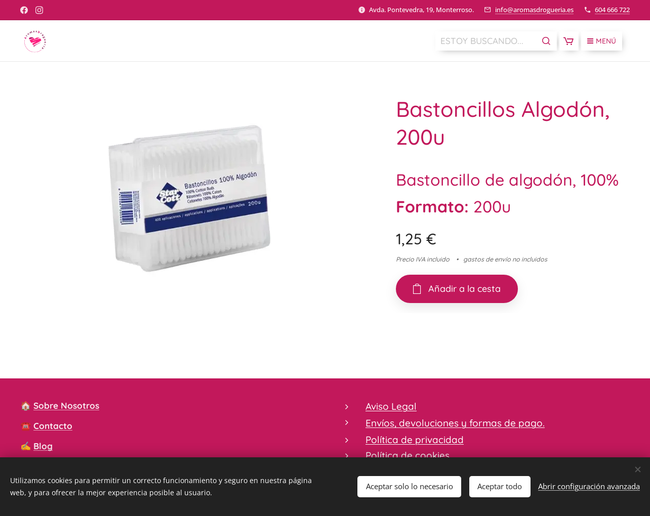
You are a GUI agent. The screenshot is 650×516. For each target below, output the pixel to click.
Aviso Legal (391, 406)
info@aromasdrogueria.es (534, 9)
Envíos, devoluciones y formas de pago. (455, 423)
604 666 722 (612, 9)
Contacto (52, 425)
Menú (601, 41)
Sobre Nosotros (66, 405)
